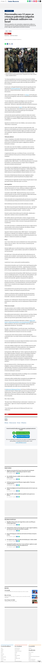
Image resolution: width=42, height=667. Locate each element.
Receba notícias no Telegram (23, 436)
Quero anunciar (31, 652)
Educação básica (17, 648)
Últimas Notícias (17, 655)
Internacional (13, 422)
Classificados (32, 650)
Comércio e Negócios (32, 660)
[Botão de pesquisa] (5, 1)
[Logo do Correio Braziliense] (13, 1)
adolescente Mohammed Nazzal (13, 389)
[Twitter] (32, 1)
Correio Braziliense (6, 646)
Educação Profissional (18, 661)
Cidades (2, 649)
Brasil (2, 652)
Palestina (24, 422)
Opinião (2, 661)
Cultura (16, 656)
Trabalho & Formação (18, 651)
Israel (20, 107)
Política (2, 651)
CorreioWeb (32, 646)
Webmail (30, 648)
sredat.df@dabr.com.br (21, 442)
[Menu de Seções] (3, 1)
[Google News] (38, 1)
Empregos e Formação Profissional (34, 656)
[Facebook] (30, 1)
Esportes (2, 658)
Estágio (16, 652)
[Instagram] (34, 1)
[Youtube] (36, 1)
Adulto (30, 657)
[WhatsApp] (28, 1)
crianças (27, 94)
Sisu (15, 659)
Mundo (2, 655)
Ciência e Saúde (3, 659)
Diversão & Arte (3, 656)
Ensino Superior (17, 649)
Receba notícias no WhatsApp (22, 433)
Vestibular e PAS (17, 658)
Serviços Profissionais (32, 659)
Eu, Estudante (18, 646)
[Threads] (40, 1)
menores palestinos (15, 88)
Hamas (6, 422)
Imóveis (30, 653)
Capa (2, 648)
